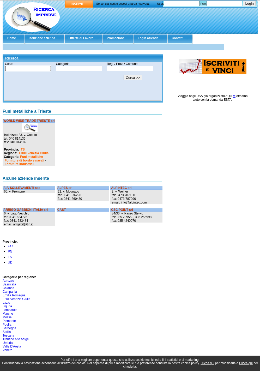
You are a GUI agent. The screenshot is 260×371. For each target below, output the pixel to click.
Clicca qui (207, 363)
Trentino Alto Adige (16, 339)
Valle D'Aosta (12, 346)
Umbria (8, 343)
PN (10, 251)
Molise (7, 317)
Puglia (7, 324)
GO (10, 246)
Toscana (8, 335)
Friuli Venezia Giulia (34, 153)
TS (23, 149)
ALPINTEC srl (121, 188)
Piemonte (9, 321)
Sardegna (9, 328)
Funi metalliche (31, 157)
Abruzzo (8, 281)
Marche (8, 313)
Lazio (6, 302)
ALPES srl (64, 188)
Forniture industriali (19, 164)
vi (234, 96)
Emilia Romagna (14, 295)
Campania (10, 292)
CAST (61, 210)
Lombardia (10, 310)
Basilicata (9, 284)
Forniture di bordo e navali (24, 160)
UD (10, 262)
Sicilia (7, 332)
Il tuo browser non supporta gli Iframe (82, 81)
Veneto (7, 350)
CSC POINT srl (122, 210)
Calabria (8, 288)
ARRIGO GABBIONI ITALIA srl (25, 210)
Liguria (7, 306)
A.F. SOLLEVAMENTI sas (21, 188)
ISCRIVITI (77, 3)
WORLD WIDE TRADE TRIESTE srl (29, 121)
